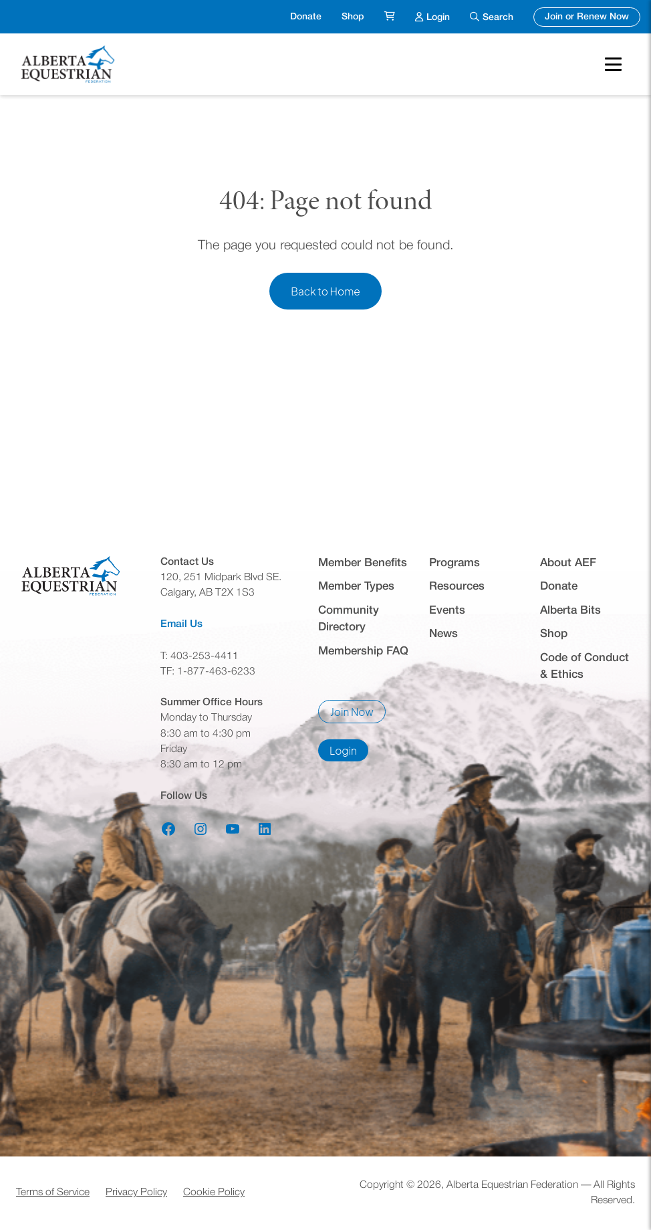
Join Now (358, 714)
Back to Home (325, 291)
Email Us (181, 624)
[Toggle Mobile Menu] (613, 64)
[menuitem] (389, 17)
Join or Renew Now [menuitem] (592, 15)
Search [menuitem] (498, 17)
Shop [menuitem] (353, 17)
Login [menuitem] (438, 15)
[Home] (69, 64)
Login (349, 752)
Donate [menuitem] (305, 17)
